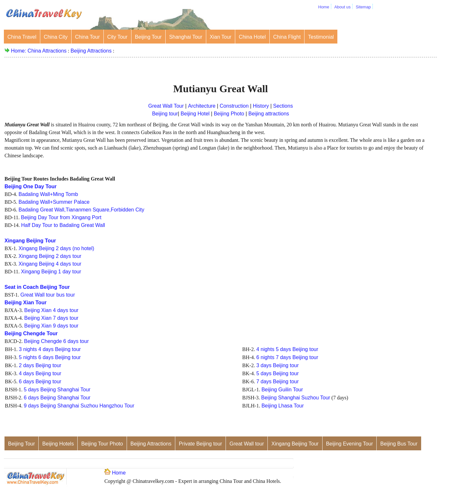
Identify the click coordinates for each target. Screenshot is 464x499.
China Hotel (252, 37)
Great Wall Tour (166, 106)
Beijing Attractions (91, 51)
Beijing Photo (229, 113)
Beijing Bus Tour (398, 443)
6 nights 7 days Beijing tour (287, 357)
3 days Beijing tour (277, 365)
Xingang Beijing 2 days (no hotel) (56, 248)
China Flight (287, 37)
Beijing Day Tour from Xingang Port (61, 217)
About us (342, 7)
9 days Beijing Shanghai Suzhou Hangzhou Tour (79, 405)
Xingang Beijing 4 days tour (50, 264)
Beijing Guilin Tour (282, 389)
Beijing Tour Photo (102, 443)
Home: (19, 51)
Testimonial (321, 37)
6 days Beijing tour (40, 381)
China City (56, 37)
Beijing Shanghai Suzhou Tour (295, 397)
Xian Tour (220, 37)
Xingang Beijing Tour (294, 443)
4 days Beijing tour (40, 373)
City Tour (117, 37)
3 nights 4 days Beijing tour (50, 349)
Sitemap (363, 7)
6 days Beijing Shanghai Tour (57, 397)
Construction (234, 106)
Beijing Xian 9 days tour (51, 325)
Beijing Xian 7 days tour (51, 318)
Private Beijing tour (200, 443)
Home (323, 7)
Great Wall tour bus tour (47, 295)
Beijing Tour (148, 37)
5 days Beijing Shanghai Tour (57, 389)
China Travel (21, 37)
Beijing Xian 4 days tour (51, 310)
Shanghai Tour (185, 37)
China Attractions (47, 51)
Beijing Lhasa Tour (282, 405)
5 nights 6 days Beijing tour (50, 357)
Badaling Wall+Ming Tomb (48, 194)
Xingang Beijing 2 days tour (50, 256)
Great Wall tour (246, 443)
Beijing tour (165, 113)
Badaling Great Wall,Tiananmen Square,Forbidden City (81, 209)
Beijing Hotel (195, 113)
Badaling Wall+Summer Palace (54, 202)
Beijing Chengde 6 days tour (56, 341)
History (261, 106)
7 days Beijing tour (277, 381)
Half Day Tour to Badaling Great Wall (63, 225)
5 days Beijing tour (277, 373)
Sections (283, 106)
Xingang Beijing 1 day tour (51, 271)
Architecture (202, 106)
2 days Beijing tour (40, 365)
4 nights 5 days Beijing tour (287, 349)
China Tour (87, 37)
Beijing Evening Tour (349, 443)
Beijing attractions (268, 113)
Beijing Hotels (58, 443)
